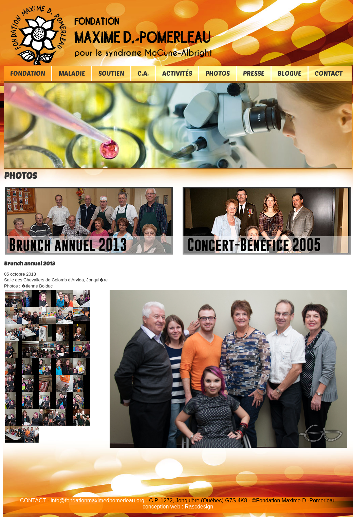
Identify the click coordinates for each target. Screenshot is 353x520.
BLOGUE (289, 73)
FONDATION (27, 73)
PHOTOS (217, 73)
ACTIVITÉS (177, 73)
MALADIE (71, 73)
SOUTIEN (111, 73)
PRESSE (253, 73)
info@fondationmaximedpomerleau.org (97, 500)
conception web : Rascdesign (178, 506)
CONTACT (328, 73)
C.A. (143, 73)
